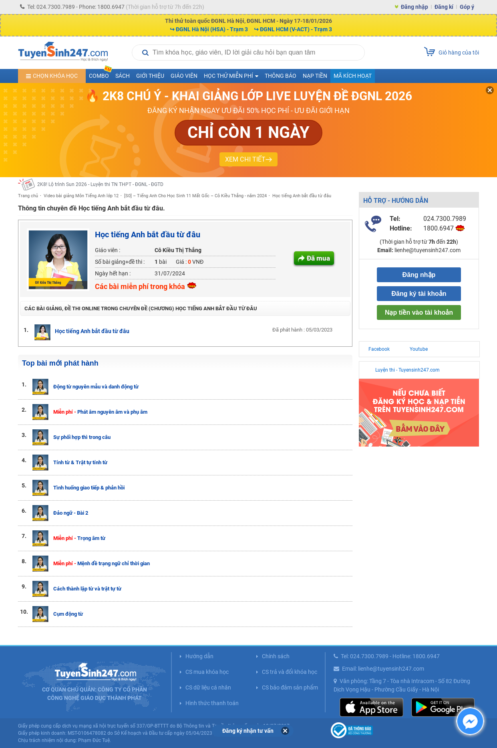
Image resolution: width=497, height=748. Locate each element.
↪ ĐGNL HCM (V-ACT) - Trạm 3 (293, 29)
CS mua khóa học (207, 672)
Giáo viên (184, 76)
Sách (122, 76)
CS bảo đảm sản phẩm (290, 687)
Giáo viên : (107, 250)
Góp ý (467, 7)
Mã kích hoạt (353, 76)
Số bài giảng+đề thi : (120, 262)
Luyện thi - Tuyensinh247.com (407, 370)
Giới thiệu (150, 76)
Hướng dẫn (199, 656)
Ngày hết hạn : (113, 273)
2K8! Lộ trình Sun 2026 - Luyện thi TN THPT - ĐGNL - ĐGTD (100, 184)
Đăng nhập (414, 7)
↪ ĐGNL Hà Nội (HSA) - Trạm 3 (209, 29)
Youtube (419, 349)
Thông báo (280, 76)
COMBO (100, 74)
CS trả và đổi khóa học (289, 672)
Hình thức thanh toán (212, 703)
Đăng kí (444, 7)
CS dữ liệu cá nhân (208, 687)
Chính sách (276, 656)
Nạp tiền (315, 76)
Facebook (379, 349)
